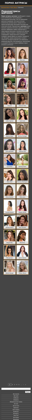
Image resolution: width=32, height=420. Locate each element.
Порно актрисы (16, 3)
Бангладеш (16, 409)
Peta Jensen (9, 258)
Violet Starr (9, 75)
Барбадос (16, 411)
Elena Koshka (9, 197)
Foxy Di (10, 105)
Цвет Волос (14, 7)
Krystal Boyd (22, 75)
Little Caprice (9, 121)
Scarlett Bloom (10, 212)
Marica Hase (9, 136)
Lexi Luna (22, 121)
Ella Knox (22, 242)
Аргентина (16, 405)
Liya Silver (9, 166)
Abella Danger (10, 273)
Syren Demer (22, 258)
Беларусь (16, 413)
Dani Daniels (22, 227)
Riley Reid (9, 182)
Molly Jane (22, 197)
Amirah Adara (9, 227)
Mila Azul (22, 60)
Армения (16, 407)
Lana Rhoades (9, 151)
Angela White (22, 212)
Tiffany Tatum (22, 273)
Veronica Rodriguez (22, 182)
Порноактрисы (5, 7)
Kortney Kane (22, 166)
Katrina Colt (22, 151)
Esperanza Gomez (10, 90)
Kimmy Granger (22, 136)
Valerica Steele (22, 90)
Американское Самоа (16, 401)
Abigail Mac (9, 242)
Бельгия (16, 415)
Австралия (16, 394)
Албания (16, 398)
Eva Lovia (9, 60)
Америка (16, 400)
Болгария (16, 417)
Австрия (16, 396)
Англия (16, 403)
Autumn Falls (22, 105)
